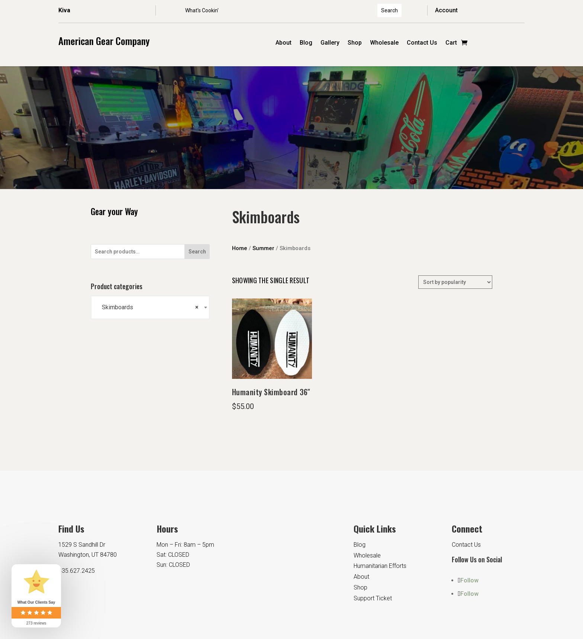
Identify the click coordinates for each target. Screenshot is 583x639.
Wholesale (384, 43)
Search (197, 252)
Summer (263, 248)
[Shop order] (455, 282)
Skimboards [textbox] (148, 307)
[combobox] (150, 307)
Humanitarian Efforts (380, 565)
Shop (355, 43)
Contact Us (422, 43)
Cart (451, 43)
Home (239, 248)
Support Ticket (373, 598)
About (284, 43)
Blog (306, 43)
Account (446, 10)
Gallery (330, 43)
